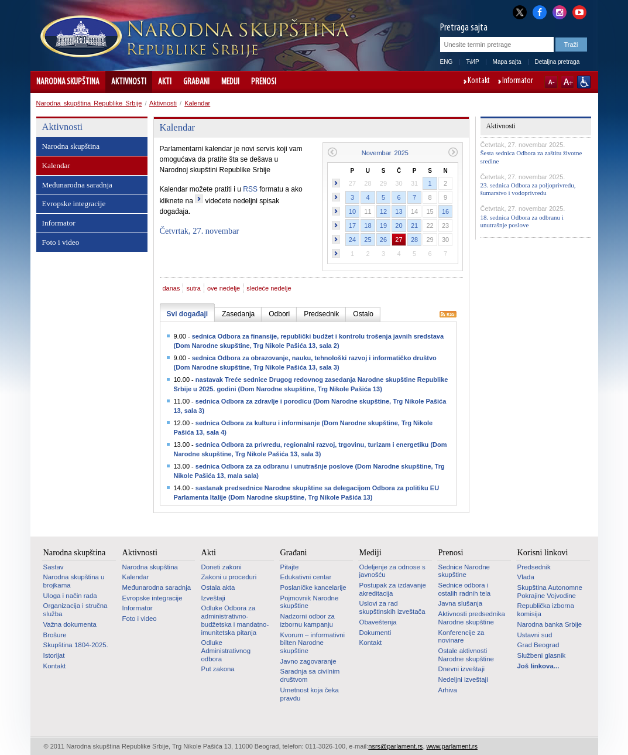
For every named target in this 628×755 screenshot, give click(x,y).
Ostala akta (218, 587)
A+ (567, 82)
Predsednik (534, 566)
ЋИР (472, 62)
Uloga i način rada (70, 595)
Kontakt (479, 81)
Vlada (525, 576)
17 (352, 225)
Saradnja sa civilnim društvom (310, 675)
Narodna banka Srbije (549, 624)
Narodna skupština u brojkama (74, 581)
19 (383, 225)
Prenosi (263, 82)
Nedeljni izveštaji (463, 679)
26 (383, 239)
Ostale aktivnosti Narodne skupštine (466, 654)
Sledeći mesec (453, 152)
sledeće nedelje (268, 288)
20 (398, 225)
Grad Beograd (538, 644)
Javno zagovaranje (308, 661)
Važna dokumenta (70, 624)
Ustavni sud (534, 634)
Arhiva (447, 689)
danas (171, 288)
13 (398, 211)
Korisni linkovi (542, 552)
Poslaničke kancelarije (313, 587)
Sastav (53, 566)
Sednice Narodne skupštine (464, 571)
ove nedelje (223, 288)
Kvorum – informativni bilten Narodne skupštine (312, 642)
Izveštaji (213, 598)
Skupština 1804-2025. (75, 644)
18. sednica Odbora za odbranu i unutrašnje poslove (522, 221)
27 (398, 239)
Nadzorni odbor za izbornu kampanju (307, 620)
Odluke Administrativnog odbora (226, 650)
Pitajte (289, 566)
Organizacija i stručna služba (75, 609)
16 (445, 211)
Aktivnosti (128, 82)
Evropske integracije (74, 203)
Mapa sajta (507, 62)
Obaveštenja (378, 622)
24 (352, 239)
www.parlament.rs (452, 746)
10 (352, 211)
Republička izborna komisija (545, 609)
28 (414, 239)
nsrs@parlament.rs (395, 746)
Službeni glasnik (541, 655)
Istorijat (54, 655)
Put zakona (218, 668)
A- (551, 82)
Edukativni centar (306, 576)
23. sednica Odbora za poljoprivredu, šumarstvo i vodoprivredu (528, 189)
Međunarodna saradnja (77, 184)
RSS (250, 189)
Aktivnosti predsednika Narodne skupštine (471, 618)
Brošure (55, 634)
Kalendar (197, 103)
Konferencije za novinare (461, 636)
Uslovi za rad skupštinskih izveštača (392, 607)
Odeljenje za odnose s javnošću (392, 571)
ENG (446, 62)
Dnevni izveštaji (461, 668)
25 (367, 239)
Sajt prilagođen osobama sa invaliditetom (584, 82)
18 (367, 225)
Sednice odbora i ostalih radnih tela (464, 589)
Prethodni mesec (332, 152)
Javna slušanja (460, 603)
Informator (517, 81)
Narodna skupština (67, 82)
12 (383, 211)
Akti (164, 82)
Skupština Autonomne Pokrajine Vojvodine (549, 591)
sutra (193, 288)
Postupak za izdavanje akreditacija (392, 589)
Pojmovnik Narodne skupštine (309, 602)
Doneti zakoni (221, 566)
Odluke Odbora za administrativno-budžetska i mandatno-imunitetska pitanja (235, 620)
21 (414, 225)
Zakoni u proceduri (229, 576)
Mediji (230, 82)
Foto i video (61, 242)
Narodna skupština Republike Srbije (89, 103)
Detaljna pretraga (557, 62)
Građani (196, 82)
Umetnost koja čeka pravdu (309, 694)
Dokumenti (375, 632)
